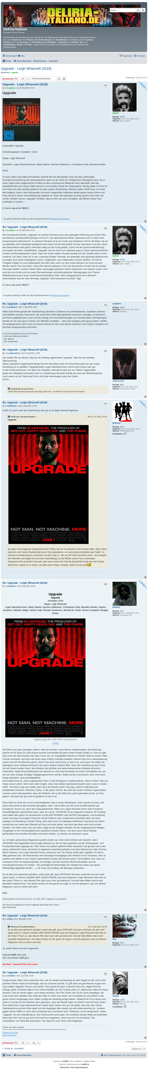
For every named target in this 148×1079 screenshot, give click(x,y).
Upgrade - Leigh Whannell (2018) (26, 68)
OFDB (55, 743)
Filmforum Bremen (10, 1033)
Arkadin (116, 996)
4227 (122, 611)
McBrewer (117, 423)
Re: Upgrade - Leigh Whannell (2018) (25, 226)
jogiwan (14, 72)
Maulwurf (116, 607)
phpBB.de (85, 1064)
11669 (122, 1000)
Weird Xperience (9, 1035)
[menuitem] (21, 56)
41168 (122, 117)
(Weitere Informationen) (60, 219)
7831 (122, 943)
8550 (122, 385)
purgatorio (117, 304)
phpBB (65, 1061)
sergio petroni (118, 381)
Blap (114, 939)
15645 (122, 307)
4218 (122, 427)
